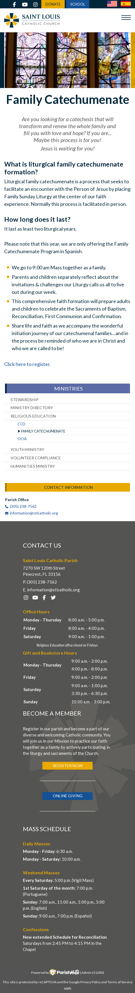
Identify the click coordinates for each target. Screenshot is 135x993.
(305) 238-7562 (23, 506)
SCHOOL (77, 4)
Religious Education (33, 416)
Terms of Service (119, 982)
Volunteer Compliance (36, 457)
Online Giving (68, 795)
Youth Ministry (27, 449)
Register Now (68, 765)
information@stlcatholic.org (34, 513)
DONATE (53, 4)
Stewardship (24, 399)
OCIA (22, 438)
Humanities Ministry (33, 466)
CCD (21, 424)
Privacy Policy (90, 982)
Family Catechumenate (43, 431)
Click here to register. (27, 364)
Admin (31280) (92, 972)
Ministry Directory (32, 407)
